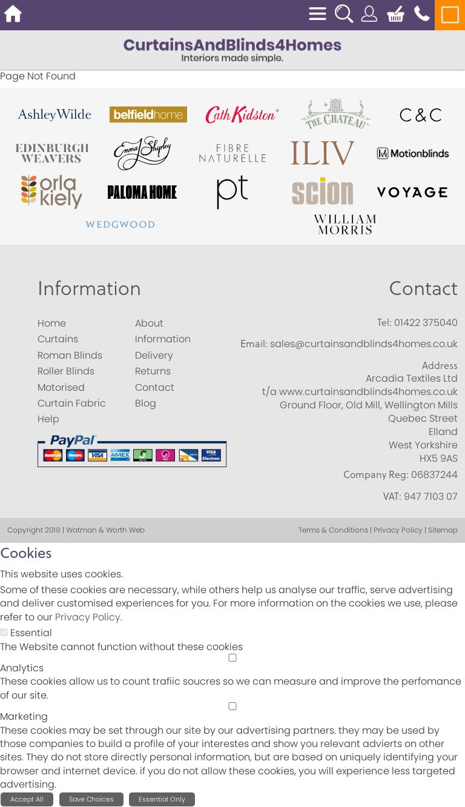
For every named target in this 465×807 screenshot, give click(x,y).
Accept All (27, 799)
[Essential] (4, 632)
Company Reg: (376, 474)
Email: (254, 343)
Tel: (384, 322)
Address (440, 365)
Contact (423, 287)
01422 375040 (426, 323)
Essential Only (162, 799)
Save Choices (91, 799)
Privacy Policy (87, 617)
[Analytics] (232, 658)
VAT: (392, 496)
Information (89, 287)
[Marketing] (232, 706)
